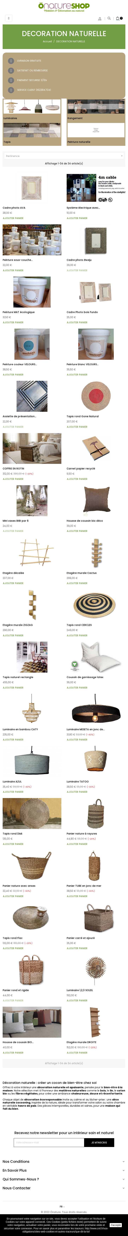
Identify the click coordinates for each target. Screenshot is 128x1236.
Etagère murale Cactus (82, 573)
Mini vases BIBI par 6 (16, 521)
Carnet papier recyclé (81, 468)
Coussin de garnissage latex (85, 677)
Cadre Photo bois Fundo (82, 312)
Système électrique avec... (83, 208)
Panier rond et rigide (16, 990)
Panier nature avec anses (19, 886)
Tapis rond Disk (12, 833)
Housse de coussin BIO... (18, 1042)
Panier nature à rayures (82, 833)
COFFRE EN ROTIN (13, 468)
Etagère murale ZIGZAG (18, 625)
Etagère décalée (13, 573)
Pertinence (65, 156)
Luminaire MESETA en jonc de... (86, 729)
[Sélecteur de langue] (64, 1206)
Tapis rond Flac (13, 938)
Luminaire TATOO (78, 781)
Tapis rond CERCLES (79, 625)
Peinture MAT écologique (19, 312)
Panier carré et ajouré (81, 938)
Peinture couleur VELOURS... (20, 364)
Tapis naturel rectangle (18, 677)
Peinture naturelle (79, 142)
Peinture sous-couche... (18, 260)
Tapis (7, 142)
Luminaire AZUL (12, 781)
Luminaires (10, 118)
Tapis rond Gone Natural (83, 416)
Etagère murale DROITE (81, 1042)
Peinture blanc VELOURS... (82, 364)
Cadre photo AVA (14, 208)
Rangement (75, 118)
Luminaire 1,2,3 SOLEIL (80, 990)
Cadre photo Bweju (79, 260)
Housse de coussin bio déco (85, 521)
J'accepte (116, 1225)
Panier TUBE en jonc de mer (84, 886)
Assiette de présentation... (19, 416)
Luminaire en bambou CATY (20, 729)
